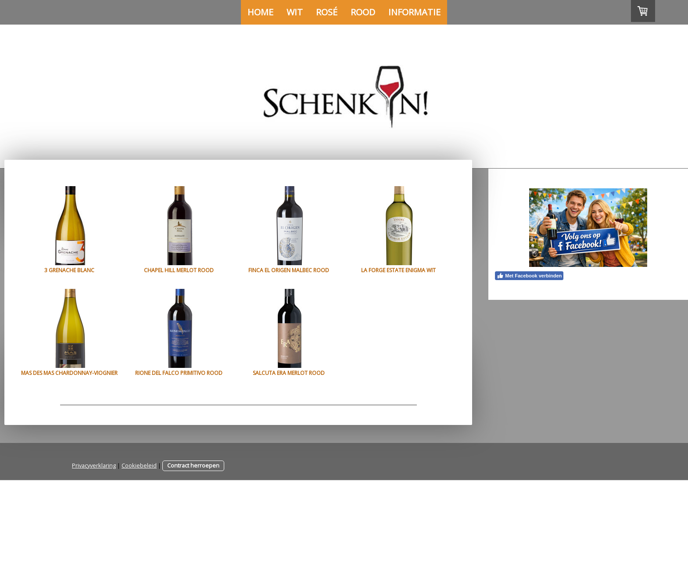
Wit (295, 12)
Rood (363, 12)
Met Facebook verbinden (529, 275)
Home (260, 12)
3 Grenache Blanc (69, 270)
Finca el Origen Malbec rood (310, 270)
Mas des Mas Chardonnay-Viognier (190, 373)
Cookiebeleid (139, 568)
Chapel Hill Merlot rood (190, 270)
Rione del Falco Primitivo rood (310, 373)
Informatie (414, 12)
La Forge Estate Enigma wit (69, 373)
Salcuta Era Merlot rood (69, 475)
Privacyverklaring (94, 568)
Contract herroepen (193, 568)
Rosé (326, 12)
